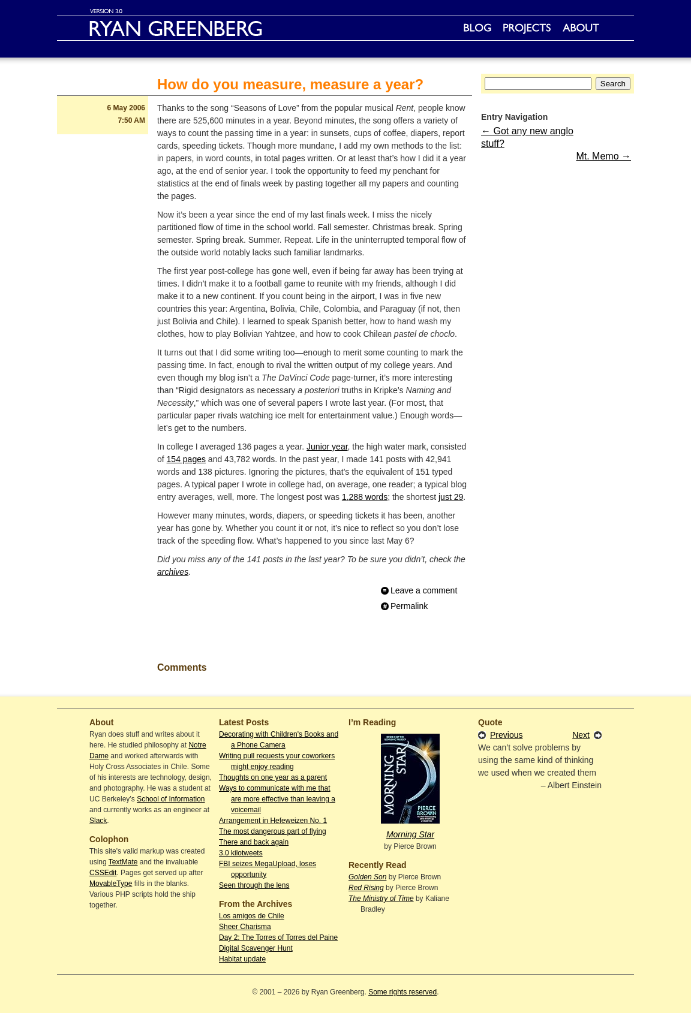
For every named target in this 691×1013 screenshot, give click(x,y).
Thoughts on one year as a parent (273, 777)
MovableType (110, 883)
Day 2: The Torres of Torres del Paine (278, 937)
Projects (527, 28)
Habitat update (242, 959)
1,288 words (364, 497)
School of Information (171, 799)
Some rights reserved (402, 992)
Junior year (327, 446)
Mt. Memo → (603, 156)
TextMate (123, 862)
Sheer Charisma (245, 926)
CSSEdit (102, 873)
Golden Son (367, 877)
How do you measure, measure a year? (290, 84)
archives (172, 572)
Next (581, 735)
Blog (477, 28)
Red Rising (366, 888)
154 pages (186, 459)
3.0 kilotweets (241, 853)
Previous (506, 735)
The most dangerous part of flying (272, 831)
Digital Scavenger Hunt (256, 948)
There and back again (254, 842)
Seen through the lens (254, 885)
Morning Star (410, 834)
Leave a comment (423, 590)
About (581, 28)
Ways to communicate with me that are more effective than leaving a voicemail (277, 799)
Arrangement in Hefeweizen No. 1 (273, 820)
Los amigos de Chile (251, 916)
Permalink (409, 606)
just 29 (450, 497)
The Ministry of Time (381, 898)
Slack (98, 820)
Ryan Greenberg (345, 28)
